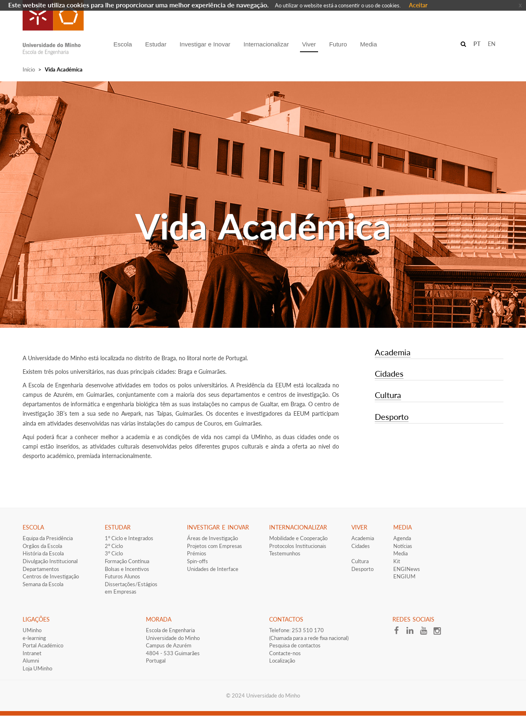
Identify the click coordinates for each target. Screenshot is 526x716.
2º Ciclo (114, 546)
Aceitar (418, 5)
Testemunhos (284, 553)
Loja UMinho (37, 668)
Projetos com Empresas (214, 546)
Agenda (402, 538)
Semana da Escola (43, 584)
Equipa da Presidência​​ (48, 538)
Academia (393, 352)
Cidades (389, 373)
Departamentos (41, 569)
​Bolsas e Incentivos (127, 569)
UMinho (32, 630)
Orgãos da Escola (42, 546)
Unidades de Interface (212, 569)
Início (29, 69)
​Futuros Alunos (122, 576)
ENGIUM (404, 576)
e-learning (34, 638)
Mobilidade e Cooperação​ (298, 538)
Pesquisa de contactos (295, 645)
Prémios (196, 553)
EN (492, 43)
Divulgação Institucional (50, 561)
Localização (282, 660)
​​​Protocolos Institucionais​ (297, 546)
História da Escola (43, 553)
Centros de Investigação (51, 576)
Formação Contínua (127, 561)
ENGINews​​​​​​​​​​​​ (406, 569)
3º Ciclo (114, 553)
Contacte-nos (285, 653)
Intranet (32, 653)
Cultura (388, 395)
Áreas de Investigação (212, 538)
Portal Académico (43, 645)
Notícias (402, 546)
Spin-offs (197, 561)
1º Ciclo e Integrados (129, 538)
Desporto (391, 416)
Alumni (31, 660)
